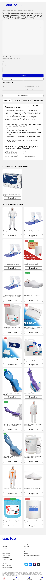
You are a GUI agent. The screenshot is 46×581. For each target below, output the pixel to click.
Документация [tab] (27, 101)
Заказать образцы (33, 79)
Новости (4, 546)
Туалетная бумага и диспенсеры (24, 10)
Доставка (26, 546)
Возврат (26, 549)
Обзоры (4, 548)
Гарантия (26, 553)
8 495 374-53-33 (6, 565)
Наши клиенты (6, 555)
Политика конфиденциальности (32, 555)
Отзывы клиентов (7, 559)
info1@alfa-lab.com (39, 1)
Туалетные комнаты (11, 10)
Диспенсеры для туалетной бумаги (10, 12)
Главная (4, 10)
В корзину (23, 76)
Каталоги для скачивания (31, 551)
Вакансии (5, 551)
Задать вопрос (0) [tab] (38, 101)
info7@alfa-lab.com (7, 567)
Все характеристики (23, 96)
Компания (5, 544)
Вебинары (5, 549)
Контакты (4, 563)
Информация (27, 544)
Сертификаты (6, 553)
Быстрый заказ (12, 79)
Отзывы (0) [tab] (17, 101)
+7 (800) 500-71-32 (7, 1)
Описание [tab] (7, 101)
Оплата (26, 548)
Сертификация (6, 557)
